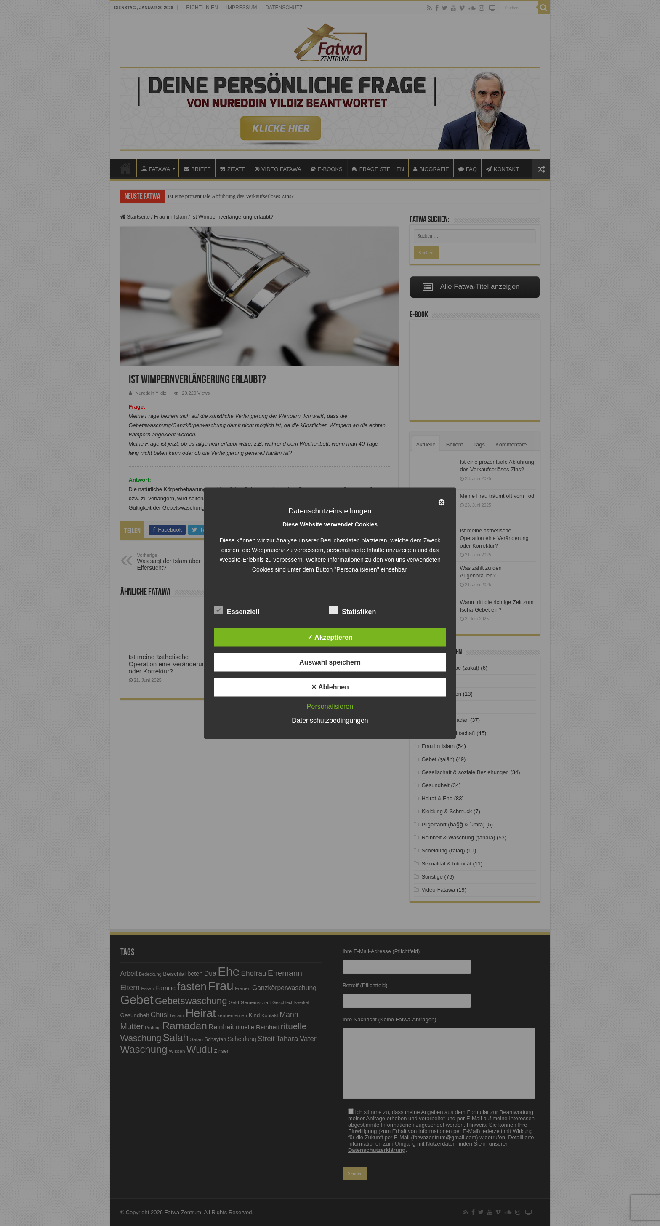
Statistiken (352, 610)
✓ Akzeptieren (330, 637)
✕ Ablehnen (330, 686)
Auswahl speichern (330, 661)
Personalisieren (330, 706)
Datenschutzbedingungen (330, 720)
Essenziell (236, 610)
